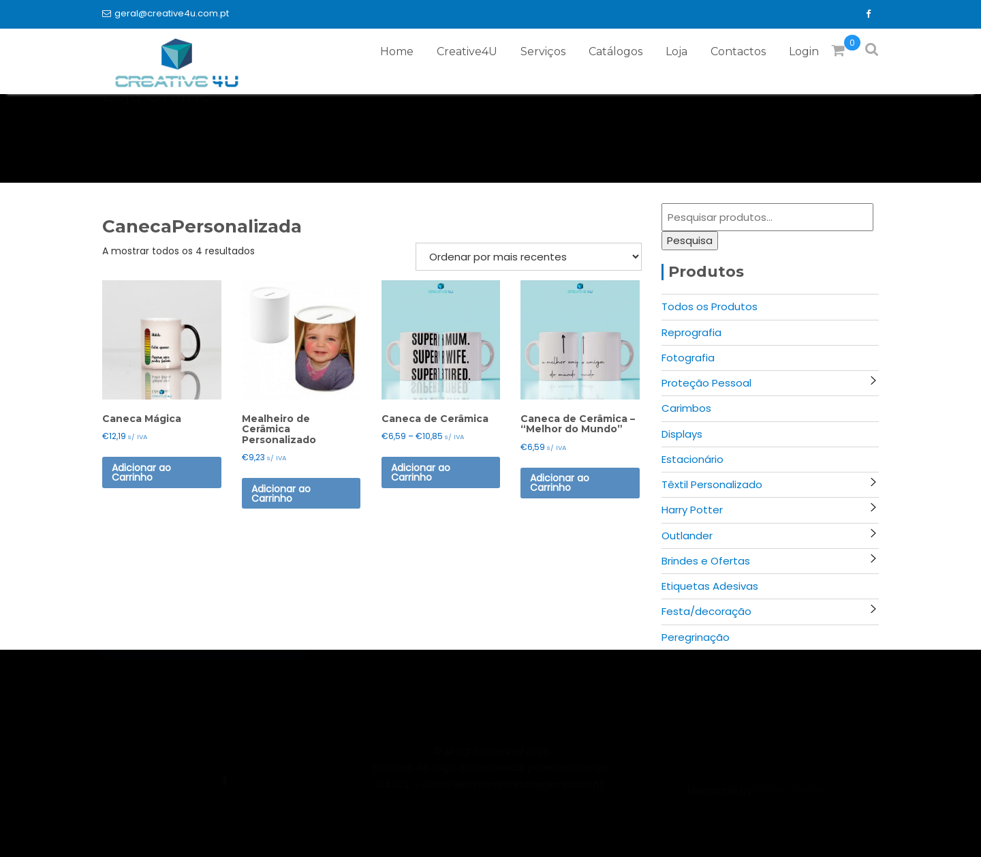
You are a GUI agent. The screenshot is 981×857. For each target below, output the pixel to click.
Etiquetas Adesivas (709, 586)
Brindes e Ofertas (705, 561)
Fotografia (688, 357)
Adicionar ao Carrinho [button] (141, 472)
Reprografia (691, 332)
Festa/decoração (706, 611)
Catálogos (615, 51)
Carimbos (686, 408)
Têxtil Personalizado (711, 484)
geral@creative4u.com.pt (165, 13)
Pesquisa (690, 240)
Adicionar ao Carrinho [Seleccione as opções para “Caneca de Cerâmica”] (420, 472)
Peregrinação (695, 637)
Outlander (687, 535)
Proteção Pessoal (706, 383)
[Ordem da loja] (529, 257)
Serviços (542, 51)
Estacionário (692, 459)
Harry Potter (692, 509)
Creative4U (467, 51)
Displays (681, 434)
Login (804, 51)
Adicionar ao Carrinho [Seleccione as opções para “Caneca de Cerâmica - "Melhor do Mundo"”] (559, 482)
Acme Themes (790, 798)
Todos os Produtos (709, 306)
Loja (676, 51)
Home (397, 51)
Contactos (738, 51)
